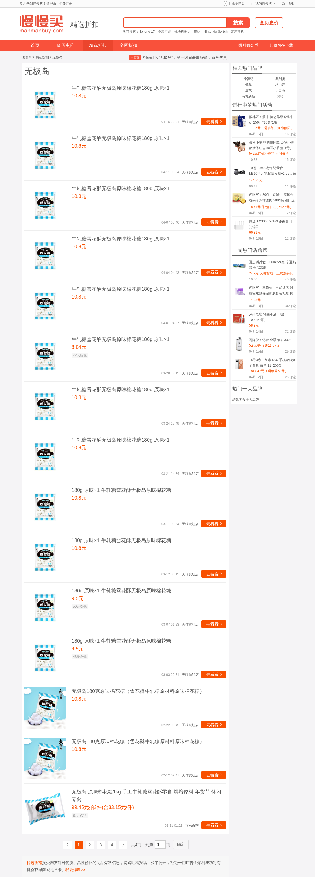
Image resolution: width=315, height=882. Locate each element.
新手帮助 (288, 4)
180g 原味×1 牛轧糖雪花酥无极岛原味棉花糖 (121, 490)
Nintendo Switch (216, 32)
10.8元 (79, 96)
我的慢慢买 (263, 4)
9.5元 (77, 598)
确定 (181, 844)
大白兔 (280, 90)
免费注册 (65, 4)
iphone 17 (147, 32)
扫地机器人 (182, 32)
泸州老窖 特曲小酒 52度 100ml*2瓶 (266, 317)
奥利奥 (280, 79)
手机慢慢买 (236, 4)
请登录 (51, 4)
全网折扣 (128, 45)
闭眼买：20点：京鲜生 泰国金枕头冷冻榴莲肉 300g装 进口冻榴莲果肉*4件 (272, 198)
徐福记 (248, 79)
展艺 (248, 90)
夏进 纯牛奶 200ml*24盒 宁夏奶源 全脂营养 (272, 265)
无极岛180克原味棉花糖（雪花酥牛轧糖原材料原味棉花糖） (138, 691)
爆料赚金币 (248, 45)
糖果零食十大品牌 (245, 400)
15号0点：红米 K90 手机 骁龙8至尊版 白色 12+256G (272, 362)
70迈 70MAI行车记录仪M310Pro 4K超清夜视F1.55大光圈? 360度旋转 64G (272, 171)
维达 (197, 32)
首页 (35, 45)
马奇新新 (248, 96)
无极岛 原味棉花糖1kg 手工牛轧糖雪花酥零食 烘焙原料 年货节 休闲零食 (146, 795)
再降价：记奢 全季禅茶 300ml (271, 340)
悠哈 (280, 96)
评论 (290, 134)
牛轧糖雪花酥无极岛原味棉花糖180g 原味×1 (121, 88)
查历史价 (65, 45)
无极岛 (57, 57)
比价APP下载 (281, 45)
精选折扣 (84, 24)
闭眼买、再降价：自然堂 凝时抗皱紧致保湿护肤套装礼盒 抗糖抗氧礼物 (271, 291)
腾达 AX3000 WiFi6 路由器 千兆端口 (271, 224)
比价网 (27, 57)
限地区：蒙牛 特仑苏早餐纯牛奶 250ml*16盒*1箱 (271, 119)
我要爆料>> (75, 870)
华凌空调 (164, 32)
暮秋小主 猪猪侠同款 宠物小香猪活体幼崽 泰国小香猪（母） (271, 145)
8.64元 (79, 347)
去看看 (214, 121)
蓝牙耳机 (237, 32)
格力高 (280, 85)
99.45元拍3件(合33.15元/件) (103, 807)
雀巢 (248, 85)
